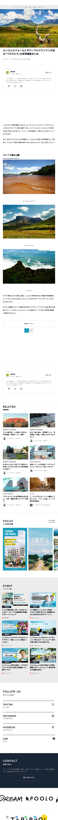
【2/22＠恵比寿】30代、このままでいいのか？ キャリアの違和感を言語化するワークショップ (14, 612)
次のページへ (29, 324)
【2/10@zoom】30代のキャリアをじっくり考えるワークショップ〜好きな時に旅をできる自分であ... (42, 640)
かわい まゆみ (46, 505)
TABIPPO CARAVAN (9, 430)
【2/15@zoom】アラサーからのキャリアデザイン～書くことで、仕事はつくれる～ (15, 640)
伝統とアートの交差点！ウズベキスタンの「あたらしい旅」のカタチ (42, 465)
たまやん (17, 438)
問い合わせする (29, 777)
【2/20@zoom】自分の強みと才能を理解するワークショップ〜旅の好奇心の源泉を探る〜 (42, 667)
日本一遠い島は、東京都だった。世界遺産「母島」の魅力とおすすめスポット (42, 434)
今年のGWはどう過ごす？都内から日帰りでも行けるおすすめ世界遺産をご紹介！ (15, 466)
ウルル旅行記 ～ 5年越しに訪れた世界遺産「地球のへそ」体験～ (15, 433)
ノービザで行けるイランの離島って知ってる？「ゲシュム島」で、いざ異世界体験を (42, 498)
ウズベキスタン (35, 462)
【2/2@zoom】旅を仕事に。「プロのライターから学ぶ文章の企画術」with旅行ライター (15, 667)
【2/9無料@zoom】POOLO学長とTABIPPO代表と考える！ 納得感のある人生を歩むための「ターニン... (42, 612)
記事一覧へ (48, 72)
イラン (32, 494)
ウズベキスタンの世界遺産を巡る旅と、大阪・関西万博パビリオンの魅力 (15, 498)
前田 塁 (13, 72)
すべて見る (51, 521)
